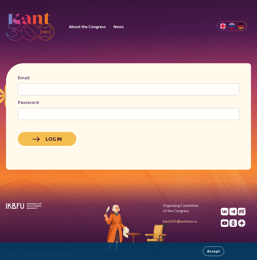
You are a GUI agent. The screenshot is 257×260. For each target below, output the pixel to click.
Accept (213, 251)
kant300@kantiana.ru (180, 221)
